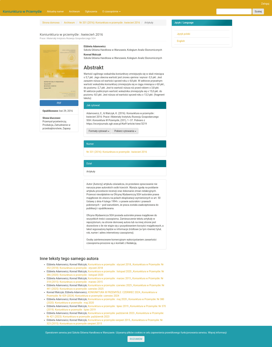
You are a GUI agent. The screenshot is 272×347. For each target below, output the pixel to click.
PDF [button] (59, 103)
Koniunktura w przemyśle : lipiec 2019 (108, 306)
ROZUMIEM (136, 339)
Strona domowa (51, 22)
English (181, 41)
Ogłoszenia (91, 11)
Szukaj (258, 11)
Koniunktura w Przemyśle (22, 11)
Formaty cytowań (99, 131)
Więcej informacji (217, 332)
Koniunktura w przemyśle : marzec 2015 (109, 278)
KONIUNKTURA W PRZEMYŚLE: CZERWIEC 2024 (114, 292)
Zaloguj (265, 3)
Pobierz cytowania (125, 131)
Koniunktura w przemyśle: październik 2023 (111, 313)
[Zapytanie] (234, 11)
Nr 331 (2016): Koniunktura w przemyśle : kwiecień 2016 (109, 22)
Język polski (183, 33)
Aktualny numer (55, 11)
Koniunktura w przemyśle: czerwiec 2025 (110, 285)
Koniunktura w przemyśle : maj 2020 (107, 299)
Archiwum (74, 11)
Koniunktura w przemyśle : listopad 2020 (110, 271)
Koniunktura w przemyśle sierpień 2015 (109, 320)
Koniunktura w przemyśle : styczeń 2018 (109, 264)
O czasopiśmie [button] (111, 11)
